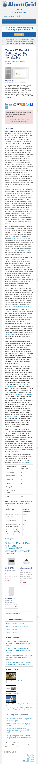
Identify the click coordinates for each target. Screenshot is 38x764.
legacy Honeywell (10, 141)
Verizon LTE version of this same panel (17, 306)
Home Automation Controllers (15, 623)
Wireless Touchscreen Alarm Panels (17, 626)
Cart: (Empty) (9, 16)
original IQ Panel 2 (12, 416)
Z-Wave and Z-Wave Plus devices (21, 317)
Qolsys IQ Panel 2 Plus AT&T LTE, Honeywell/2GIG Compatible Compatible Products (17, 548)
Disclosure (30, 759)
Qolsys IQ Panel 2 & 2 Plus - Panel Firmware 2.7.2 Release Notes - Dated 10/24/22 (18, 643)
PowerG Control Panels (13, 632)
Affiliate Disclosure (28, 761)
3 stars (9, 82)
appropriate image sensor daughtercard (19, 394)
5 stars (12, 82)
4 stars (11, 82)
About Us (31, 757)
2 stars (7, 82)
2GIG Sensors (24, 141)
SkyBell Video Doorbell (23, 250)
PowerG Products (11, 629)
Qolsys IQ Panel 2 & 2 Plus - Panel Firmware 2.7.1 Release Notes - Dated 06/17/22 (18, 650)
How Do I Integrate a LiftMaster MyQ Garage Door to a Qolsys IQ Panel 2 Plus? (17, 731)
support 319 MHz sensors (24, 209)
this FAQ (15, 451)
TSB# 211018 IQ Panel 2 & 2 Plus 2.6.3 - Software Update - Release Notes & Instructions (19, 657)
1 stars (5, 82)
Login (18, 16)
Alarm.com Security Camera (18, 238)
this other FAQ (26, 462)
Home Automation (22, 39)
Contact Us (30, 755)
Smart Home (10, 39)
